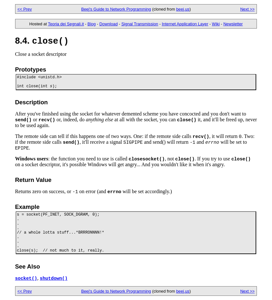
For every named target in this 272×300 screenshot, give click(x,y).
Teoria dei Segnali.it (66, 23)
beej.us (182, 9)
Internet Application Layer (185, 23)
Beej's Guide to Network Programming (116, 9)
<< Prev (24, 9)
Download (108, 23)
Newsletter (233, 23)
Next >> (247, 9)
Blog (91, 23)
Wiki (216, 23)
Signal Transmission (139, 23)
